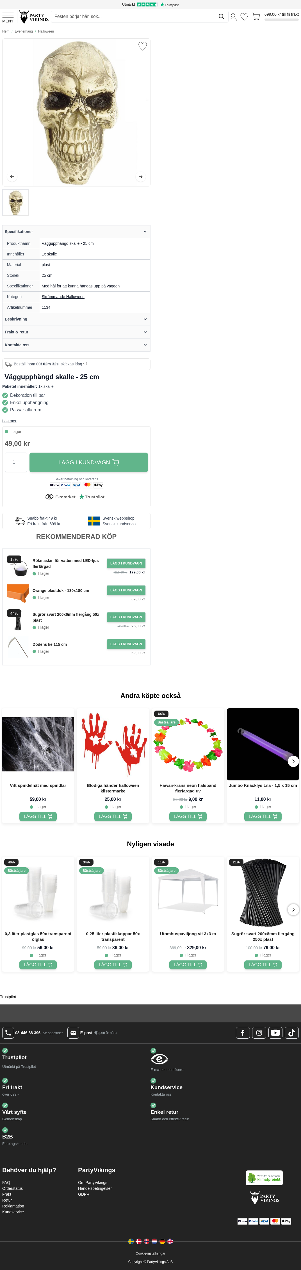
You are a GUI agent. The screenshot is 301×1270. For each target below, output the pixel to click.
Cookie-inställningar (150, 1253)
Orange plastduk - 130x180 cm (61, 590)
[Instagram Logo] (259, 1033)
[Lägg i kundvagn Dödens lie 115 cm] (126, 644)
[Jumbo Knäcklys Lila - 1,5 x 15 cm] (263, 816)
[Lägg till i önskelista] (142, 46)
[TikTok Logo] (292, 1033)
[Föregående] (12, 177)
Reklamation (13, 1206)
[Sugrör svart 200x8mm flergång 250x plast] (263, 964)
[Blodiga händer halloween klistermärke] (113, 816)
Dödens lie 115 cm (50, 644)
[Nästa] (141, 177)
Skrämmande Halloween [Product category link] (63, 296)
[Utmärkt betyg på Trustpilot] (150, 4)
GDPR (83, 1194)
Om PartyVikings (92, 1182)
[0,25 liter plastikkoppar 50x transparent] (113, 964)
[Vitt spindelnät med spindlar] (38, 816)
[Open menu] (8, 17)
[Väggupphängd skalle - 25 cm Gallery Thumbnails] (15, 202)
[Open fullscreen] (76, 112)
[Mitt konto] (233, 16)
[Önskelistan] (244, 16)
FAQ (6, 1182)
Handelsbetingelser (95, 1188)
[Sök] (221, 16)
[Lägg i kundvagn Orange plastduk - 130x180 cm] (126, 590)
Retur (7, 1200)
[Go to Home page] (33, 16)
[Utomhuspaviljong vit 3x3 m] (188, 964)
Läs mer (9, 421)
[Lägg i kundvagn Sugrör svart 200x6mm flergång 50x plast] (126, 617)
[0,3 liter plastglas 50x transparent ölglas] (38, 964)
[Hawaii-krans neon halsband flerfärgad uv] (188, 816)
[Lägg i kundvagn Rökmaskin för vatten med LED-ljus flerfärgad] (126, 563)
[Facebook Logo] (243, 1033)
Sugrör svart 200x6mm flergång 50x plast (66, 617)
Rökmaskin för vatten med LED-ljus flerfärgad (66, 563)
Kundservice (13, 1212)
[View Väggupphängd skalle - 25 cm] (15, 202)
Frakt (6, 1194)
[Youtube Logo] (275, 1033)
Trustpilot (8, 997)
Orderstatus (12, 1188)
